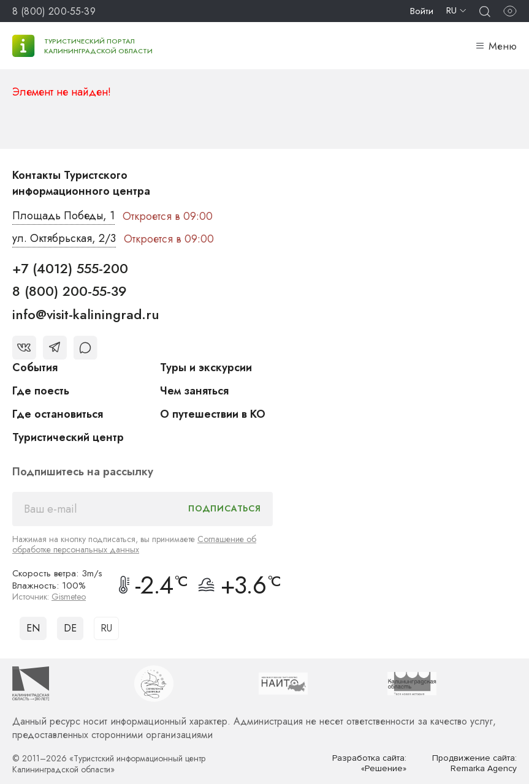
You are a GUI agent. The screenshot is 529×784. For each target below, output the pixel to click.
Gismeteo (68, 596)
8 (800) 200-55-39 (54, 11)
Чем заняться (194, 391)
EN (33, 628)
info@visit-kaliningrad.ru (85, 314)
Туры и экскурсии (206, 367)
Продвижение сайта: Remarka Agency (474, 763)
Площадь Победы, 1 (64, 216)
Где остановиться (57, 414)
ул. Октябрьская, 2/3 (64, 239)
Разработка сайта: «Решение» (369, 763)
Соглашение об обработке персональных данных (134, 544)
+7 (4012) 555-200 (70, 268)
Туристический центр (68, 437)
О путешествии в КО (212, 414)
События (35, 367)
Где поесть (40, 391)
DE (70, 628)
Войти (421, 11)
